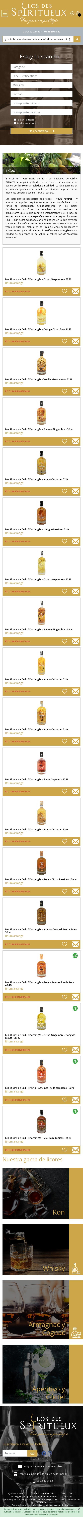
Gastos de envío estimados (43, 1496)
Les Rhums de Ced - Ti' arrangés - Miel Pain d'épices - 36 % (38, 1138)
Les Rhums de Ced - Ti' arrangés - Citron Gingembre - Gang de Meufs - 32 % (40, 1036)
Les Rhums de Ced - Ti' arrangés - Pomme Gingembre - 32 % (38, 429)
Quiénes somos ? (32, 31)
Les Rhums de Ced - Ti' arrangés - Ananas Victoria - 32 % (36, 479)
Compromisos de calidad (43, 1493)
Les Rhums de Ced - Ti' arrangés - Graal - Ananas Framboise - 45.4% (39, 984)
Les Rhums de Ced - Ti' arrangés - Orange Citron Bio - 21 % (38, 329)
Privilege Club (18, 1496)
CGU (71, 1493)
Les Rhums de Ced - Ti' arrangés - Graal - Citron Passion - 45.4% (40, 879)
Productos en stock (27, 123)
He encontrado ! (41, 131)
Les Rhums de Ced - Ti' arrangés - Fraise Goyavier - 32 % (36, 779)
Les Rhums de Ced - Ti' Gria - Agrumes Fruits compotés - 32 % (39, 1088)
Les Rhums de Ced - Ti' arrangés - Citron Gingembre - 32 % (38, 279)
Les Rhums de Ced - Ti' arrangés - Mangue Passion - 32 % (37, 529)
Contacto (67, 1496)
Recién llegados (25, 119)
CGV (63, 1493)
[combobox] (41, 67)
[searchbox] (41, 67)
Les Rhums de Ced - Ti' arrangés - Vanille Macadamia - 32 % (38, 379)
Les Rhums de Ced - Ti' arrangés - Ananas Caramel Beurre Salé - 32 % (41, 931)
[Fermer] (79, 1509)
